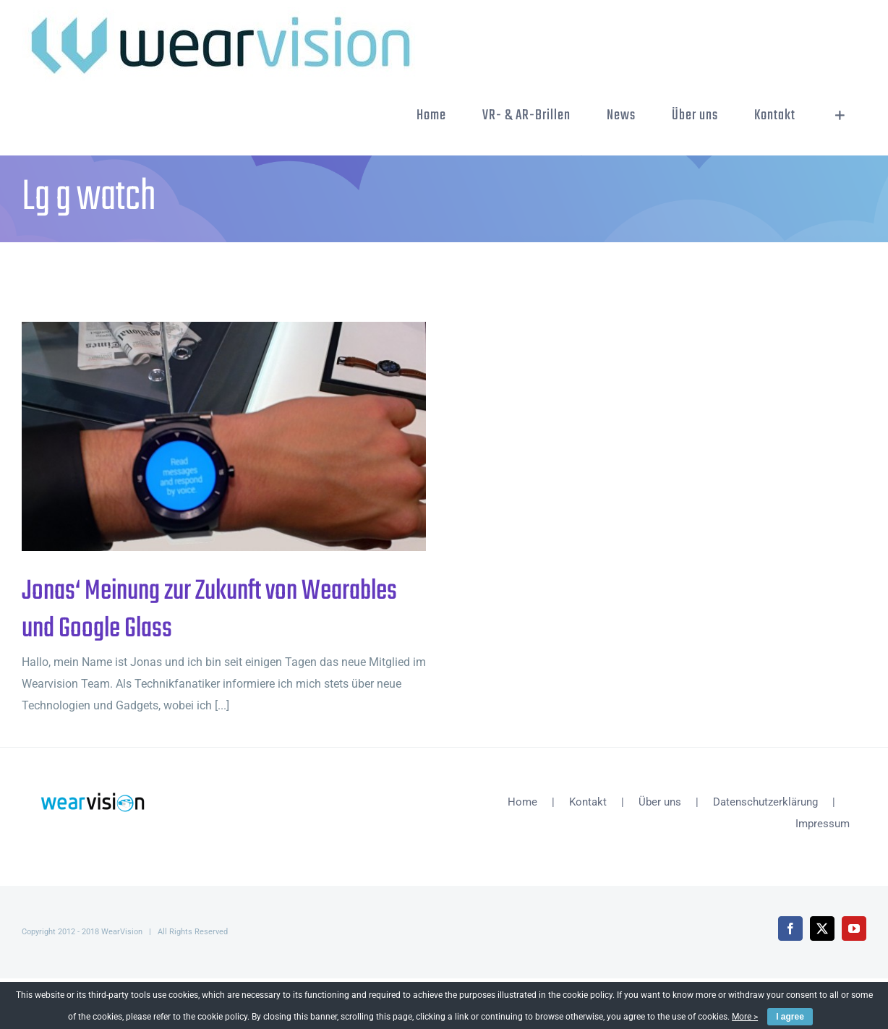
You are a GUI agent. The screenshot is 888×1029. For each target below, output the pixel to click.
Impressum (822, 823)
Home (522, 801)
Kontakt (588, 801)
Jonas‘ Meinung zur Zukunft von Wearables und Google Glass (209, 610)
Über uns (660, 801)
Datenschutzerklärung (765, 801)
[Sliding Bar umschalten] (840, 115)
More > (745, 1017)
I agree (790, 1017)
